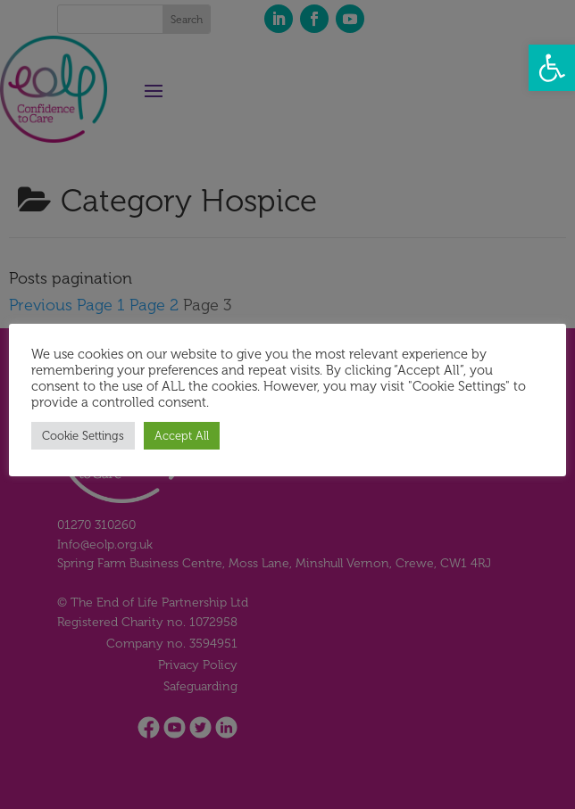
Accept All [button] (181, 435)
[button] (552, 68)
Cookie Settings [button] (83, 435)
